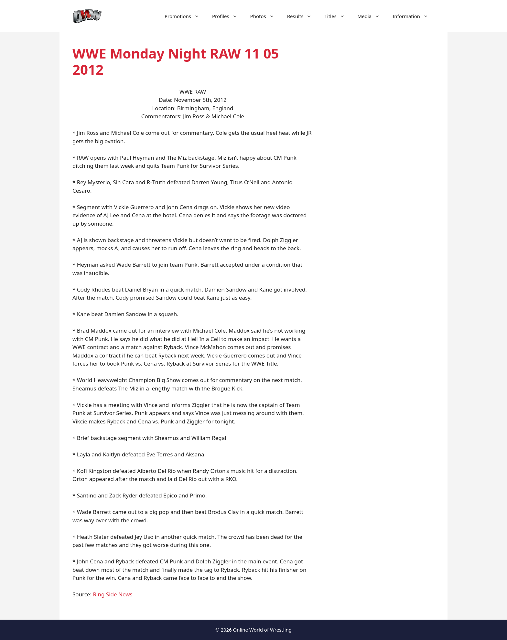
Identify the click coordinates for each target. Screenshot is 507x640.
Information (414, 16)
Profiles (228, 16)
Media (372, 16)
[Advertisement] (380, 155)
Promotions (185, 16)
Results (302, 16)
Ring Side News (113, 594)
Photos (265, 16)
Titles (337, 16)
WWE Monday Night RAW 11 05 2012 (175, 61)
